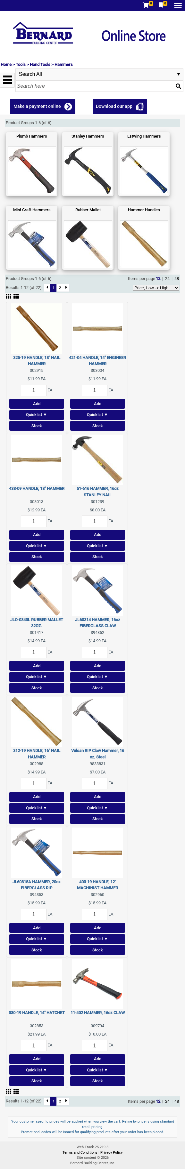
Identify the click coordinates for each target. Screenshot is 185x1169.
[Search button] (178, 86)
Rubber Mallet (88, 209)
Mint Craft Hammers (32, 209)
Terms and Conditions (80, 1152)
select (178, 74)
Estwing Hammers (144, 136)
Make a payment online (37, 106)
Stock (36, 425)
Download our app (114, 106)
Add (36, 403)
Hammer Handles (144, 209)
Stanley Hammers (87, 136)
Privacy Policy (111, 1152)
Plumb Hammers (31, 136)
